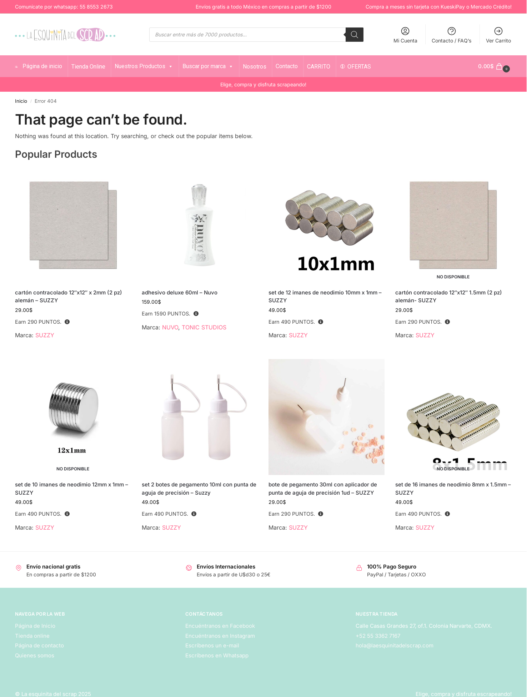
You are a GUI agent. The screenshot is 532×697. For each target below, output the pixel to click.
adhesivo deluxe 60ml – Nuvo (179, 292)
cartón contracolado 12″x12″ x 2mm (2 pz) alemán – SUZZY (68, 296)
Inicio (21, 101)
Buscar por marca (204, 66)
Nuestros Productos (140, 66)
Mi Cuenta (405, 35)
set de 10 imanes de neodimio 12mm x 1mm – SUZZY (71, 488)
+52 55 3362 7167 (378, 635)
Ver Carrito (498, 35)
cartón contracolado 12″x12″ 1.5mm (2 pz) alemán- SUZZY (448, 296)
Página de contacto (39, 645)
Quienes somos (34, 655)
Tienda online (32, 635)
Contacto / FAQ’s (451, 35)
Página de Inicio (35, 625)
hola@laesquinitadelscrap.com (394, 645)
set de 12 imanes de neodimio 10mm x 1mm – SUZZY (325, 296)
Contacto (283, 66)
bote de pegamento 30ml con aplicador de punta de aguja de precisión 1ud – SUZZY (322, 488)
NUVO (170, 327)
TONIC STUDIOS (204, 327)
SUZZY (44, 335)
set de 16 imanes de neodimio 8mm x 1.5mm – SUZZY (453, 488)
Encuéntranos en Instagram (220, 635)
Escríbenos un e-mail (212, 645)
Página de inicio (38, 66)
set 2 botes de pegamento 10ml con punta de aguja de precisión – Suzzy (199, 488)
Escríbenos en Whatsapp (217, 655)
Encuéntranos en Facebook (220, 625)
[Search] (354, 34)
